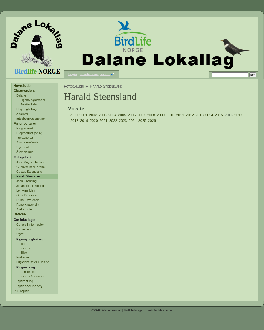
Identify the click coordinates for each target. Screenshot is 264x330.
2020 (94, 121)
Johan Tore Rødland (30, 185)
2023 (123, 121)
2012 (190, 115)
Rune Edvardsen (27, 199)
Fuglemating (23, 281)
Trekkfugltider (29, 104)
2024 (133, 121)
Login (72, 74)
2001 (83, 115)
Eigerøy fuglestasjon (33, 100)
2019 (84, 121)
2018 (74, 121)
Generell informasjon (30, 224)
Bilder (24, 252)
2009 (161, 115)
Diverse (20, 214)
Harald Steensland (29, 176)
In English (21, 291)
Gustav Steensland (29, 171)
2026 (152, 121)
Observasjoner (25, 91)
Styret (20, 234)
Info (23, 243)
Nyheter (25, 248)
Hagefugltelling (26, 109)
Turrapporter (24, 137)
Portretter (22, 257)
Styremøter (23, 147)
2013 (200, 115)
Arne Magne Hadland (30, 162)
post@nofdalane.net (159, 310)
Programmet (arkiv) (29, 133)
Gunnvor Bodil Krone (30, 166)
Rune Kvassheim (27, 204)
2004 (112, 115)
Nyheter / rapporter (32, 276)
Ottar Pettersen (26, 195)
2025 (142, 121)
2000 (74, 115)
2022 (113, 121)
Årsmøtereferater (27, 142)
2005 (122, 115)
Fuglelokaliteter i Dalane (32, 262)
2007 (141, 115)
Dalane (21, 95)
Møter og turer (25, 123)
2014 (209, 115)
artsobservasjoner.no (95, 74)
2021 (104, 121)
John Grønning (26, 181)
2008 (151, 115)
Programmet (24, 128)
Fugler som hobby (28, 286)
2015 (219, 115)
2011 (180, 115)
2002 (93, 115)
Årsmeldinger (25, 151)
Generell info (28, 271)
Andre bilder (24, 209)
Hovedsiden (23, 86)
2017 (238, 115)
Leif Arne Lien (25, 190)
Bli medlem (23, 229)
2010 (170, 115)
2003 (103, 115)
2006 (132, 115)
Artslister (22, 113)
